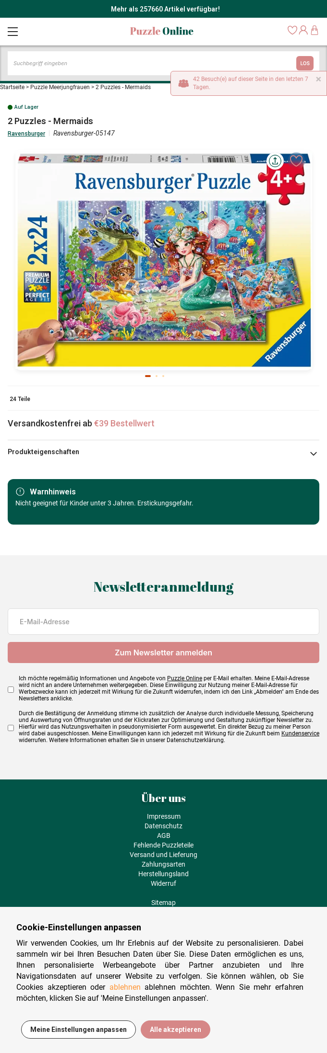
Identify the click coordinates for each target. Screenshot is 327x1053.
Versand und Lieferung (163, 854)
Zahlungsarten (163, 864)
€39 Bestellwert (124, 423)
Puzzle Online (184, 678)
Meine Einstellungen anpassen (78, 1029)
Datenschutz (163, 826)
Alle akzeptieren (175, 1029)
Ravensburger (26, 133)
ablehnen (125, 987)
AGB (163, 835)
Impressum (164, 816)
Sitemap (163, 902)
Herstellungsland (163, 874)
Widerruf (163, 883)
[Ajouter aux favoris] (296, 161)
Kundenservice (300, 733)
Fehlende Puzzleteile (163, 845)
